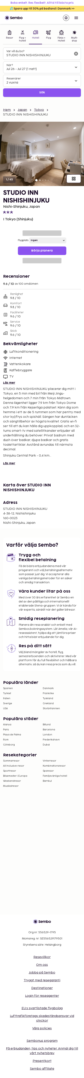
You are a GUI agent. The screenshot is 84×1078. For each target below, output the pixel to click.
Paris (6, 729)
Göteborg (9, 744)
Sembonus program (42, 1041)
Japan (22, 110)
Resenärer (13, 78)
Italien (6, 698)
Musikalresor (10, 786)
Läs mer (9, 383)
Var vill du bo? (15, 51)
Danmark (48, 688)
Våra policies (42, 1028)
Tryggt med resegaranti (42, 980)
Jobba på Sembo (42, 973)
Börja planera (42, 250)
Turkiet (7, 693)
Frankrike (48, 693)
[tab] (9, 36)
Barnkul (47, 781)
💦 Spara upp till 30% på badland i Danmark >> (42, 8)
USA (5, 708)
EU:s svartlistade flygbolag (42, 1008)
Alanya (7, 724)
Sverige (7, 703)
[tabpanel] (42, 72)
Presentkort (42, 1061)
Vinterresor (49, 760)
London (47, 734)
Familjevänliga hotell (55, 776)
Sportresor (9, 771)
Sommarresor (11, 760)
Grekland (48, 703)
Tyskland (48, 698)
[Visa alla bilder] (73, 178)
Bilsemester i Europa (15, 776)
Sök (42, 92)
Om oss (42, 965)
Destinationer (42, 988)
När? (9, 65)
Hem (7, 110)
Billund (47, 724)
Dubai (46, 744)
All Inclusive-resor (13, 765)
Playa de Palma (12, 734)
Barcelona (49, 729)
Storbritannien (51, 708)
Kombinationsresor (54, 765)
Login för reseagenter (42, 996)
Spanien (8, 688)
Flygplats (23, 240)
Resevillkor (42, 957)
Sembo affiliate (42, 1069)
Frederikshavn (51, 739)
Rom (6, 739)
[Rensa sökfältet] (76, 53)
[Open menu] (76, 18)
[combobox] (38, 55)
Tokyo (39, 110)
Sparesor (48, 771)
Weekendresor (12, 781)
